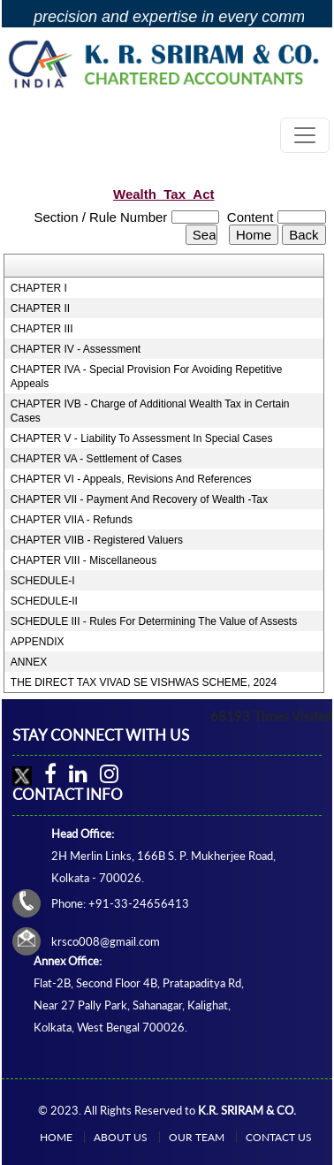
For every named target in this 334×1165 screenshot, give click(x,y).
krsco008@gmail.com (105, 941)
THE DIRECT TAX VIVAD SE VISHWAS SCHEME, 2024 (144, 682)
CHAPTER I (39, 288)
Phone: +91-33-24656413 (120, 903)
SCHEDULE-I (43, 581)
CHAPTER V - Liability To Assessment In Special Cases (142, 438)
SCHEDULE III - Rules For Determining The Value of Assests (154, 621)
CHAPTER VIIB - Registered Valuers (97, 540)
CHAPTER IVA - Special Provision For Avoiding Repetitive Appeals (147, 376)
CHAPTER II (40, 308)
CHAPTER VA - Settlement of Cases (96, 459)
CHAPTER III (42, 329)
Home (56, 1137)
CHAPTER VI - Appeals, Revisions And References (131, 479)
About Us (121, 1137)
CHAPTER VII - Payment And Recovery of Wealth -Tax (139, 499)
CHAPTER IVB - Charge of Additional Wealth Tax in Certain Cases (150, 411)
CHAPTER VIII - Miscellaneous (83, 560)
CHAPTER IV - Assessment (75, 349)
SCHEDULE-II (44, 601)
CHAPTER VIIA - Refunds (72, 520)
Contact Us (279, 1137)
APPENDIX (38, 642)
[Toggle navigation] (305, 135)
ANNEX (29, 662)
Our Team (196, 1137)
